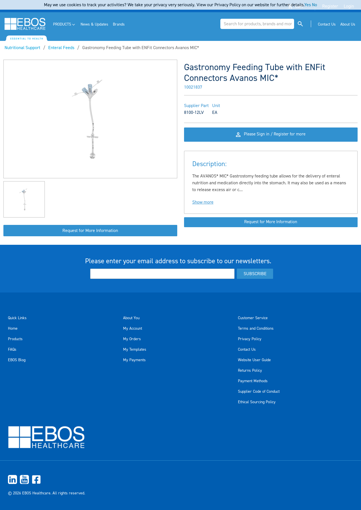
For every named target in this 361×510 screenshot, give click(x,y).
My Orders (132, 339)
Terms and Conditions (256, 328)
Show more (203, 206)
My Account (132, 328)
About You (131, 318)
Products (15, 339)
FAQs (12, 349)
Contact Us (247, 349)
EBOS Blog (17, 360)
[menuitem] (64, 24)
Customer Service (253, 318)
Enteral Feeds (61, 48)
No (314, 5)
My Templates (134, 349)
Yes (307, 5)
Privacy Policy (249, 339)
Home (13, 328)
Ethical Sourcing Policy (257, 402)
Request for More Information (90, 230)
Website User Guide (254, 360)
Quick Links (17, 318)
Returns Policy (250, 370)
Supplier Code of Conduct (259, 391)
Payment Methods (253, 381)
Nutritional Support (22, 48)
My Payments (134, 360)
